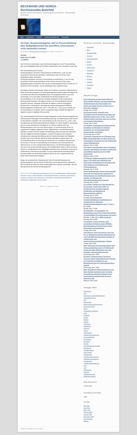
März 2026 (87, 410)
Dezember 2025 (89, 417)
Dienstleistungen (92, 59)
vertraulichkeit (24, 179)
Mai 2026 (87, 406)
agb (85, 293)
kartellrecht (87, 326)
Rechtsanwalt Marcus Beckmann (38, 51)
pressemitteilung (70, 175)
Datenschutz (91, 67)
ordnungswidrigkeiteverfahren (51, 175)
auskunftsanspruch (90, 298)
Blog (22, 37)
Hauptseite (65, 37)
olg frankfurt (87, 339)
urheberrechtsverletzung (91, 363)
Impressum (30, 37)
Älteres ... (87, 421)
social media (88, 352)
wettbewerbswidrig (90, 376)
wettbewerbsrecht (89, 374)
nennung (29, 175)
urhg (85, 365)
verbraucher (87, 370)
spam (35, 177)
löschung (86, 328)
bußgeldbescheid (60, 173)
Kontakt (39, 37)
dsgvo (85, 309)
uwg (85, 368)
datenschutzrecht (89, 306)
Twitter (89, 88)
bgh (85, 300)
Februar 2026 (88, 412)
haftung (86, 320)
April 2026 (87, 408)
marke (86, 331)
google (86, 317)
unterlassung (88, 355)
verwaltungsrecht (32, 179)
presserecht (24, 177)
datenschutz (87, 302)
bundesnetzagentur (71, 173)
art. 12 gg (53, 173)
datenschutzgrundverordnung (93, 304)
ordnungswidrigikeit (37, 175)
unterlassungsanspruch (91, 357)
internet (86, 322)
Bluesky (89, 76)
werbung (44, 179)
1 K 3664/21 (24, 59)
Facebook (90, 85)
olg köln (86, 344)
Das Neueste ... (89, 419)
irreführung (87, 324)
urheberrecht (88, 361)
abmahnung (87, 291)
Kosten (89, 62)
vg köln (40, 179)
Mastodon (90, 73)
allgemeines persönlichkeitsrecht (41, 173)
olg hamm (87, 341)
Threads (89, 79)
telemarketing (49, 177)
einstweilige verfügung (91, 311)
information (23, 175)
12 (68, 121)
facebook (86, 315)
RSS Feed (88, 386)
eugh (85, 313)
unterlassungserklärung (91, 359)
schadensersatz (89, 350)
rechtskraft (30, 177)
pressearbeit (62, 175)
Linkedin (89, 82)
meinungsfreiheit (89, 337)
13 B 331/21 (62, 107)
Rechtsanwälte (91, 53)
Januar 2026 (88, 414)
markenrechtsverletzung (91, 335)
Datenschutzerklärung (52, 37)
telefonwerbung (41, 177)
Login (85, 396)
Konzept (89, 56)
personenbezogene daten (92, 346)
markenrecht (88, 333)
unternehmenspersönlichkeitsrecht (63, 177)
